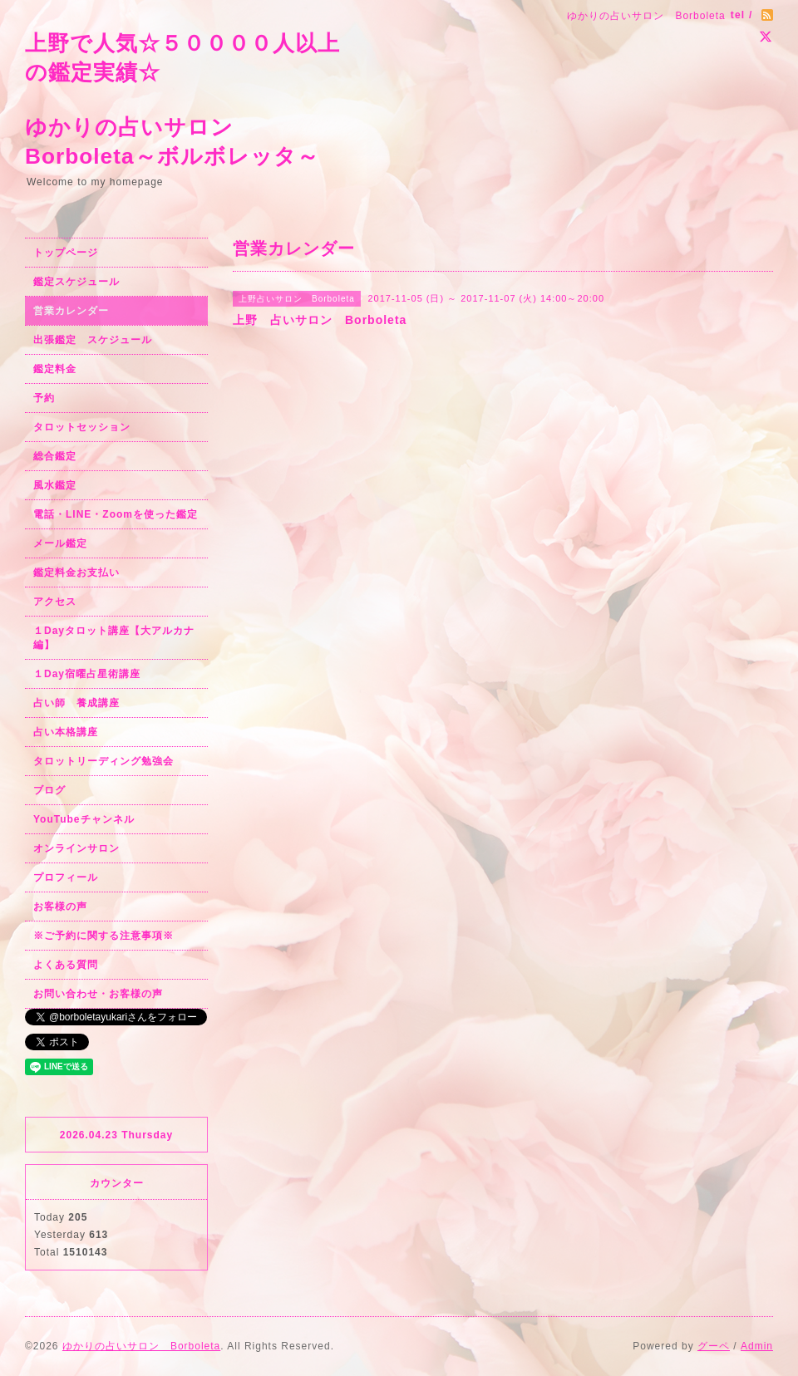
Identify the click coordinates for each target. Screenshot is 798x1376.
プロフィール (65, 877)
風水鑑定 (54, 485)
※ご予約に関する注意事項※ (103, 935)
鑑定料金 (54, 369)
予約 (44, 398)
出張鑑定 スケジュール (92, 340)
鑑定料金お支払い (76, 572)
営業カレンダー (71, 311)
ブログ (49, 790)
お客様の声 (60, 906)
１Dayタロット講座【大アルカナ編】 (114, 638)
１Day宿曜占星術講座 (86, 674)
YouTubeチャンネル (84, 819)
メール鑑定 (60, 543)
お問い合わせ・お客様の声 (98, 994)
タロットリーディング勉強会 (103, 761)
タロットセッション (82, 427)
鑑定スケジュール (76, 281)
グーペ (713, 1346)
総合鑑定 (54, 456)
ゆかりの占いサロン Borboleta (141, 1346)
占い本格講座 (65, 732)
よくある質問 (65, 965)
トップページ (65, 252)
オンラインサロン (76, 848)
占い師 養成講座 (76, 703)
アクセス (54, 601)
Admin (757, 1346)
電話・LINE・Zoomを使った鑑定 (115, 514)
